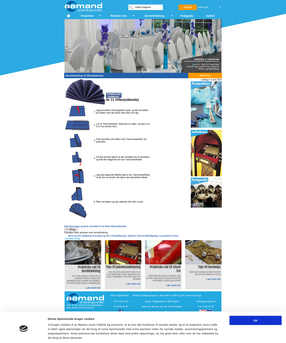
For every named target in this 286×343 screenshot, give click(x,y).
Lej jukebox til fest (169, 236)
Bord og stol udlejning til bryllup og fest (89, 236)
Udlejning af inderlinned (206, 59)
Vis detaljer (189, 335)
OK (256, 306)
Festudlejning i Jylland (123, 236)
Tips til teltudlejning (147, 236)
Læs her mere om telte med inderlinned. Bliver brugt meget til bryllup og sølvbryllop (203, 66)
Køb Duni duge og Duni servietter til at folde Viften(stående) (95, 226)
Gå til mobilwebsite (119, 295)
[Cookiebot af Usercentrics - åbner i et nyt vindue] (24, 336)
